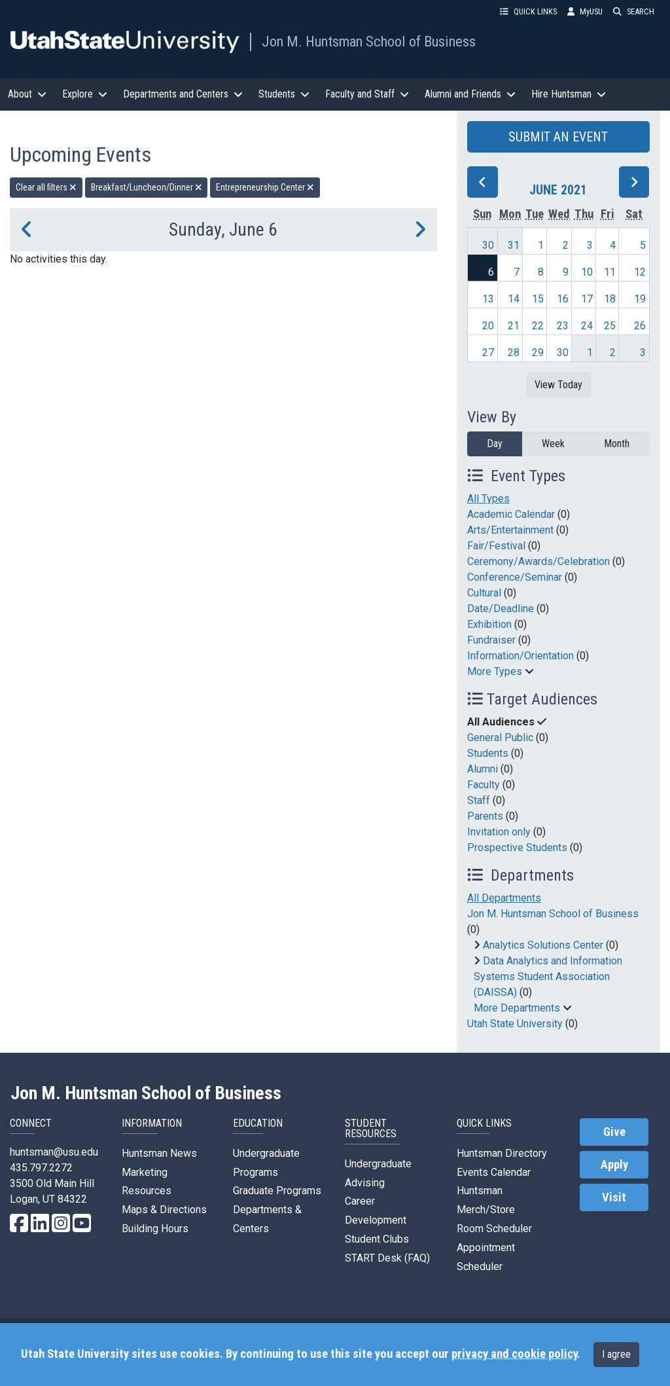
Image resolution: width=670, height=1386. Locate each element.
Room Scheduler (494, 1228)
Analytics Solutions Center (543, 945)
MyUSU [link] (585, 11)
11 (610, 272)
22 (538, 325)
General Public (500, 737)
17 (587, 299)
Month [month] (616, 443)
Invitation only (499, 832)
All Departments (504, 898)
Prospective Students (517, 847)
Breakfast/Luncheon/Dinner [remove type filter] (146, 187)
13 (488, 299)
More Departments (517, 1008)
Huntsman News (159, 1153)
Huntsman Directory (502, 1153)
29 (538, 352)
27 (488, 352)
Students (487, 753)
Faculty (483, 784)
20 (488, 325)
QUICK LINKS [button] (528, 11)
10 (587, 272)
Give (614, 1132)
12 (640, 272)
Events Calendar (494, 1172)
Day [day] (494, 443)
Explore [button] (84, 94)
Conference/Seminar (514, 577)
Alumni (482, 769)
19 (640, 299)
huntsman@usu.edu (54, 1152)
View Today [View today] (558, 384)
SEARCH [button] (633, 11)
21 (514, 325)
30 (488, 245)
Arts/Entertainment (510, 530)
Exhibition (489, 624)
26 (640, 325)
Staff (478, 800)
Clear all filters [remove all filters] (46, 187)
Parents (485, 816)
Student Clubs (377, 1239)
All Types (488, 498)
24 (587, 325)
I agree (616, 1354)
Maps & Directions (164, 1209)
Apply (614, 1165)
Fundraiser (491, 640)
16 (563, 299)
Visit (614, 1197)
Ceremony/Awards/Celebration (538, 561)
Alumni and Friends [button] (470, 94)
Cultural (484, 593)
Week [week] (553, 443)
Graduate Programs (277, 1190)
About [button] (27, 94)
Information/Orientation (520, 655)
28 (514, 352)
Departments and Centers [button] (183, 94)
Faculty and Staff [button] (367, 94)
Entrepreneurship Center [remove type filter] (265, 187)
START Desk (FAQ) (387, 1258)
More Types (494, 671)
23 (563, 325)
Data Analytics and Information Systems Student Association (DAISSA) (548, 976)
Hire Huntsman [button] (568, 94)
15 (538, 299)
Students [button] (283, 94)
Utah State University (515, 1023)
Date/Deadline (500, 608)
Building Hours (155, 1228)
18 (610, 299)
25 (610, 325)
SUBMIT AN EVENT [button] (558, 137)
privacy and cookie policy (514, 1354)
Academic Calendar (511, 514)
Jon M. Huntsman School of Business (369, 41)
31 (514, 245)
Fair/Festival (496, 545)
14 (514, 299)
